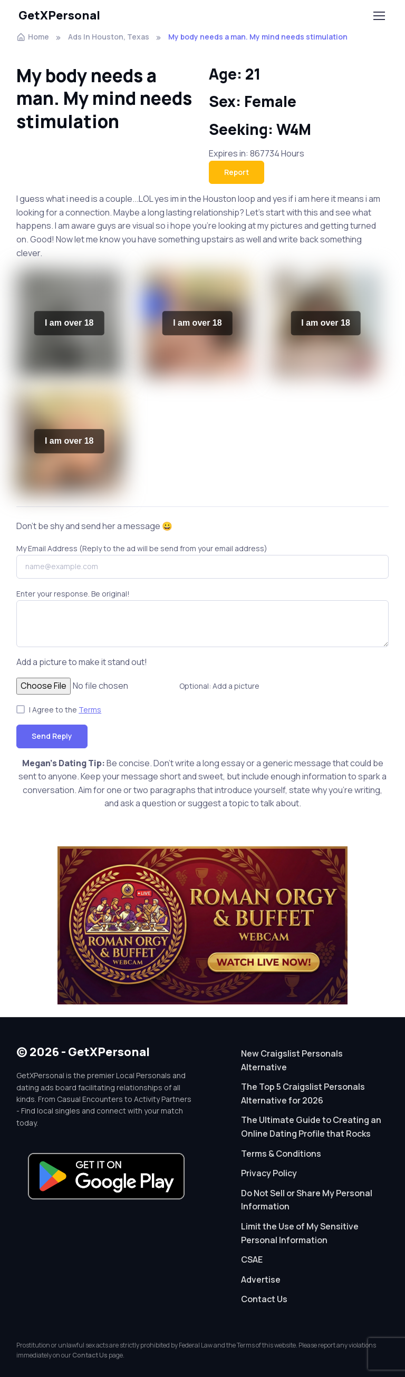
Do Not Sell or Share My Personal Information (306, 1200)
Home (32, 37)
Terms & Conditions (281, 1153)
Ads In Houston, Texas (108, 37)
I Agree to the (65, 710)
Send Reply (52, 736)
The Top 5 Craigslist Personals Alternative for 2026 (303, 1093)
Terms (90, 710)
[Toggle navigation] (379, 15)
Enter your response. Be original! (73, 594)
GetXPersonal (59, 15)
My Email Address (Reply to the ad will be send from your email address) (141, 548)
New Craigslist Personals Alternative (292, 1060)
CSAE (252, 1259)
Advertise (261, 1279)
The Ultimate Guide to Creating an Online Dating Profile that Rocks (311, 1126)
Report (236, 172)
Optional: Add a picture (219, 686)
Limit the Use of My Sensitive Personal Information (300, 1233)
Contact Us (264, 1299)
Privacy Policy (269, 1173)
